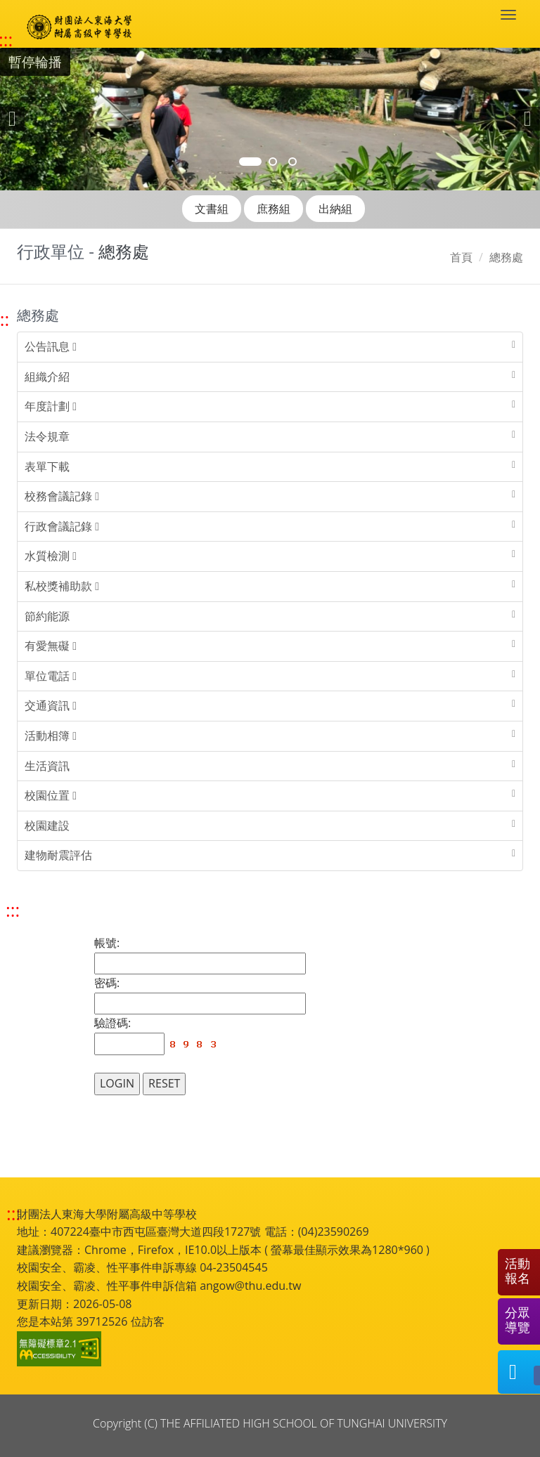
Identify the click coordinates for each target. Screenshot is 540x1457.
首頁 (461, 257)
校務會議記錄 (62, 496)
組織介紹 (47, 376)
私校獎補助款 (62, 586)
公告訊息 (51, 346)
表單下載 (47, 466)
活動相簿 (51, 735)
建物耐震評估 (58, 855)
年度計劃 (51, 406)
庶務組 (273, 208)
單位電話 (51, 676)
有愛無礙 (51, 645)
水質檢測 (51, 555)
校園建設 (47, 825)
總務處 (506, 257)
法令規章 (47, 436)
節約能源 (47, 616)
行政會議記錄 (62, 526)
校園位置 (51, 795)
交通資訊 (51, 705)
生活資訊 (47, 765)
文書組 (212, 208)
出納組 (335, 208)
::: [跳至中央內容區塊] (13, 910)
